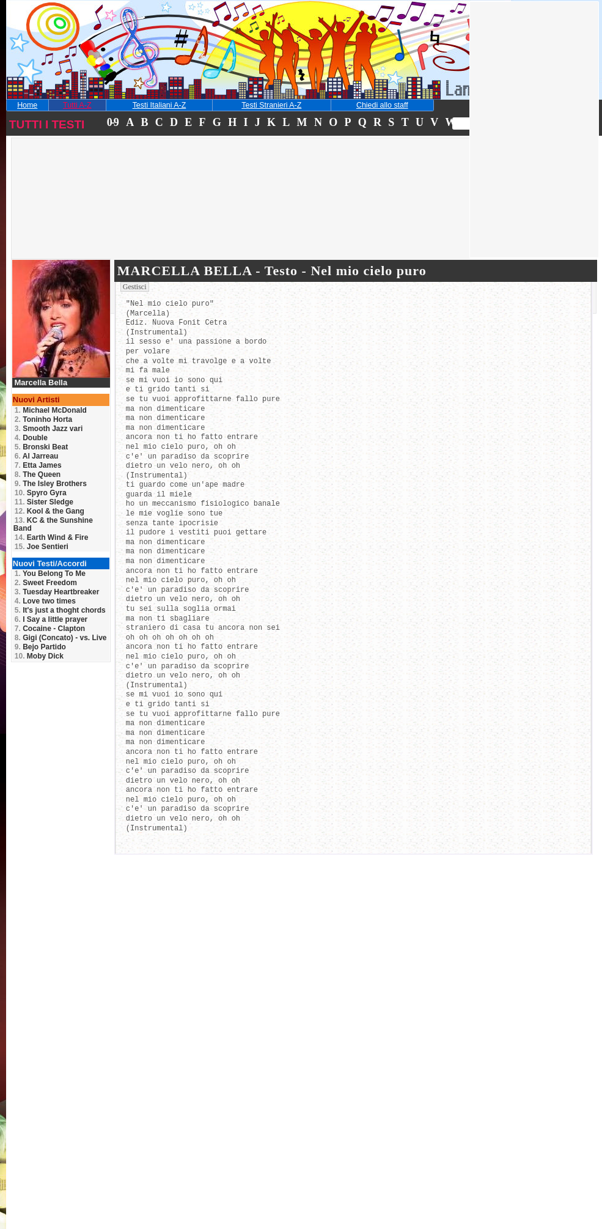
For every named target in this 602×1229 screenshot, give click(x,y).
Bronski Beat (41, 447)
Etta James (38, 465)
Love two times (45, 601)
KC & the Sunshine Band (53, 524)
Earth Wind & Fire (52, 537)
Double (31, 438)
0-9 (112, 122)
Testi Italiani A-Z (159, 105)
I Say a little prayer (51, 619)
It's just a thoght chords (60, 610)
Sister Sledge (44, 502)
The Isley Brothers (51, 483)
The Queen (38, 474)
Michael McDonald (51, 410)
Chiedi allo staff (382, 105)
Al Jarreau (37, 456)
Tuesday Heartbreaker (57, 592)
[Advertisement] (99, 216)
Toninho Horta (43, 419)
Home (27, 105)
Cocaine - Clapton (50, 628)
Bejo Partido (40, 647)
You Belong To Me (50, 573)
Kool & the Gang (49, 511)
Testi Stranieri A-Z (271, 105)
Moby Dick (39, 656)
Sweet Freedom (46, 582)
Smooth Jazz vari (49, 428)
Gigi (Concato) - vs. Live (61, 637)
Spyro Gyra (41, 493)
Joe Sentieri (41, 546)
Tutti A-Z (77, 105)
